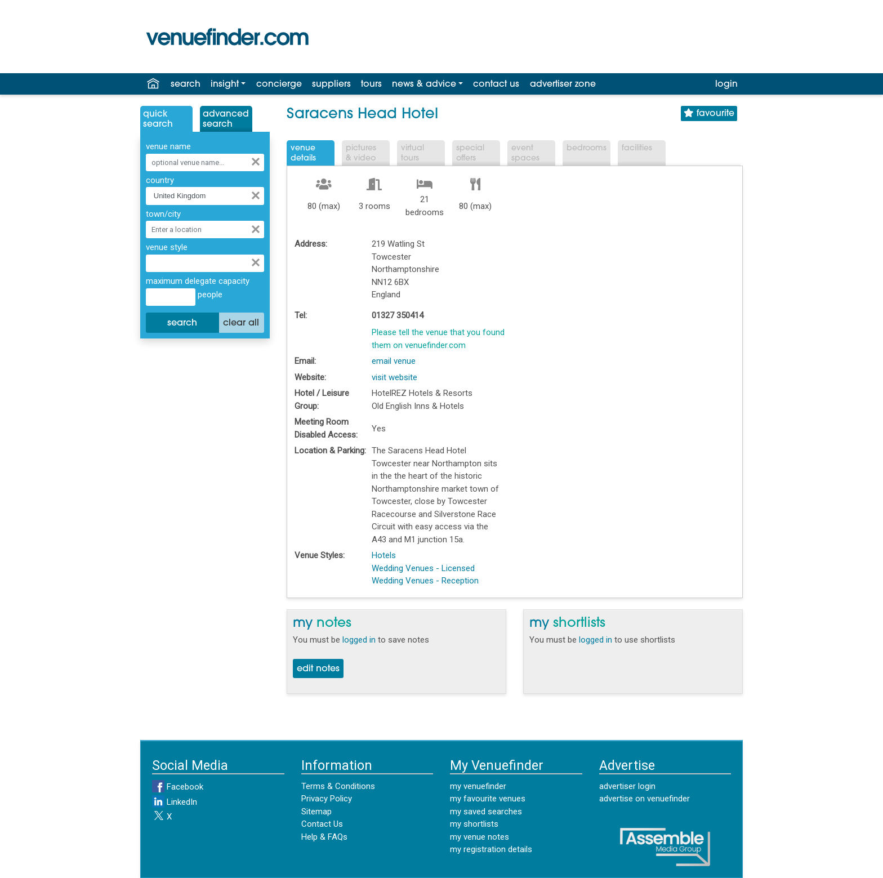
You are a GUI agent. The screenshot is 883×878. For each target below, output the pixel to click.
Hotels (384, 555)
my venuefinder (478, 786)
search (185, 84)
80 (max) (323, 206)
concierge (279, 84)
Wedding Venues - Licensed (423, 568)
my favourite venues (487, 799)
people (208, 294)
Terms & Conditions (338, 786)
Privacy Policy (326, 799)
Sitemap (316, 811)
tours (371, 84)
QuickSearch (158, 119)
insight (225, 84)
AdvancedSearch (226, 119)
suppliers (331, 84)
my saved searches (486, 811)
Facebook (177, 787)
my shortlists (474, 824)
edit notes (318, 669)
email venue (394, 361)
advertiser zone (563, 84)
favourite (709, 113)
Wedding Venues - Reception (425, 581)
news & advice (424, 84)
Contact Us (322, 824)
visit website (394, 377)
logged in (359, 640)
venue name (168, 146)
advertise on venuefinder (644, 799)
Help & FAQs (324, 837)
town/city (163, 214)
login (726, 84)
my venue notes (479, 837)
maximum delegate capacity (197, 281)
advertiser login (627, 786)
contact (496, 84)
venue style (167, 247)
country (160, 180)
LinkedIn (174, 802)
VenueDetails (303, 153)
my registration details (491, 849)
